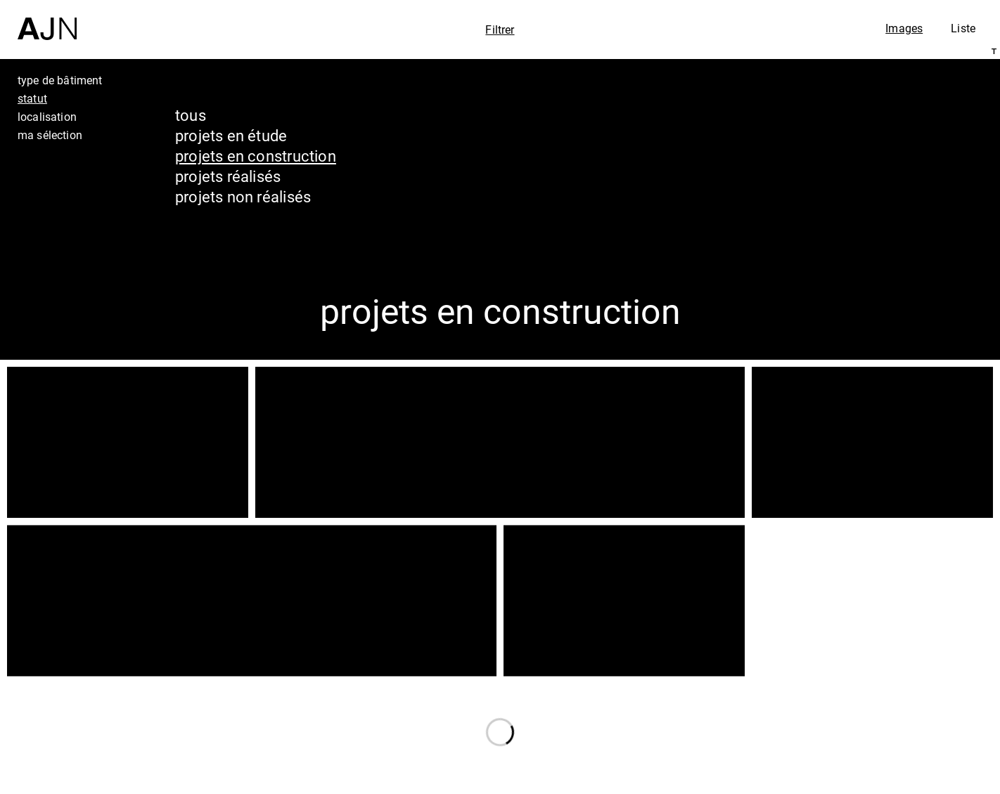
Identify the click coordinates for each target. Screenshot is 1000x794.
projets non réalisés (243, 196)
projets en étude (231, 135)
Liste (963, 28)
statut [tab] (32, 98)
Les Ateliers (876, 692)
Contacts (863, 746)
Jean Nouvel (880, 666)
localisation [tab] (47, 116)
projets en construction (255, 155)
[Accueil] (47, 20)
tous (190, 115)
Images (904, 28)
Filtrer (499, 29)
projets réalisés (228, 176)
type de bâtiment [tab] (60, 80)
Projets (854, 719)
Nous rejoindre (854, 781)
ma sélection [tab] (50, 135)
